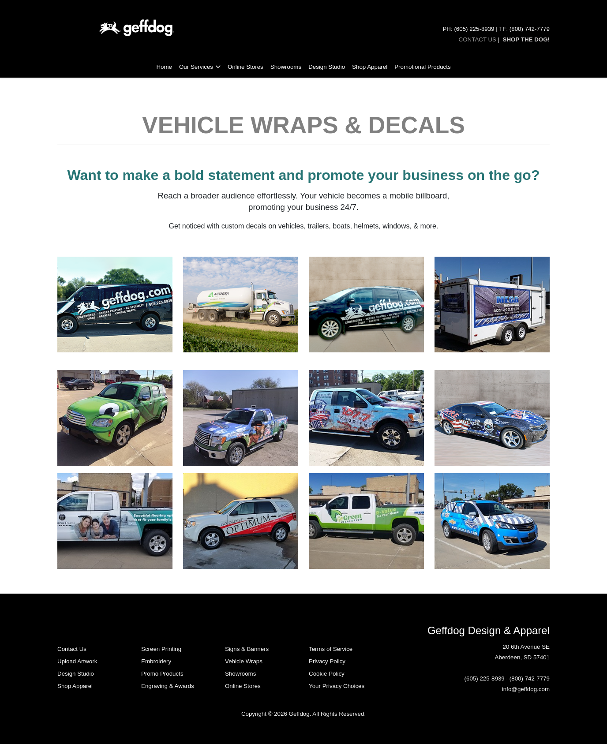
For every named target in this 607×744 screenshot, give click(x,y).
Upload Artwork (77, 661)
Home (164, 67)
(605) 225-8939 (485, 678)
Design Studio (326, 67)
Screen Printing (161, 649)
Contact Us (71, 649)
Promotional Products (422, 67)
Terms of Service (330, 649)
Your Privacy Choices (336, 686)
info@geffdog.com (526, 689)
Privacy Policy (327, 661)
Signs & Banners (247, 649)
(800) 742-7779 (530, 678)
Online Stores (245, 67)
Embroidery (156, 661)
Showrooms (285, 67)
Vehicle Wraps (243, 661)
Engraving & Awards (167, 686)
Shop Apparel (369, 67)
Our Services (196, 67)
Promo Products (162, 673)
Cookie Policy (327, 673)
